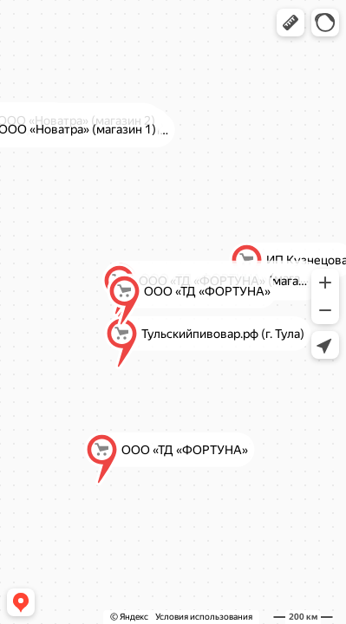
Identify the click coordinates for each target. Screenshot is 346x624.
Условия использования (203, 616)
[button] (290, 22)
